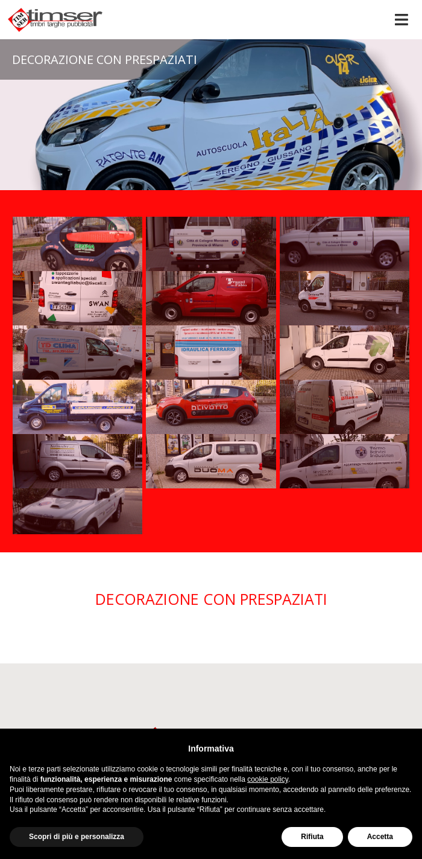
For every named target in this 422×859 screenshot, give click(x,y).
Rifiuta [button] (312, 836)
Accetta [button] (380, 836)
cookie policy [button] (267, 779)
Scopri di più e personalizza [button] (76, 836)
